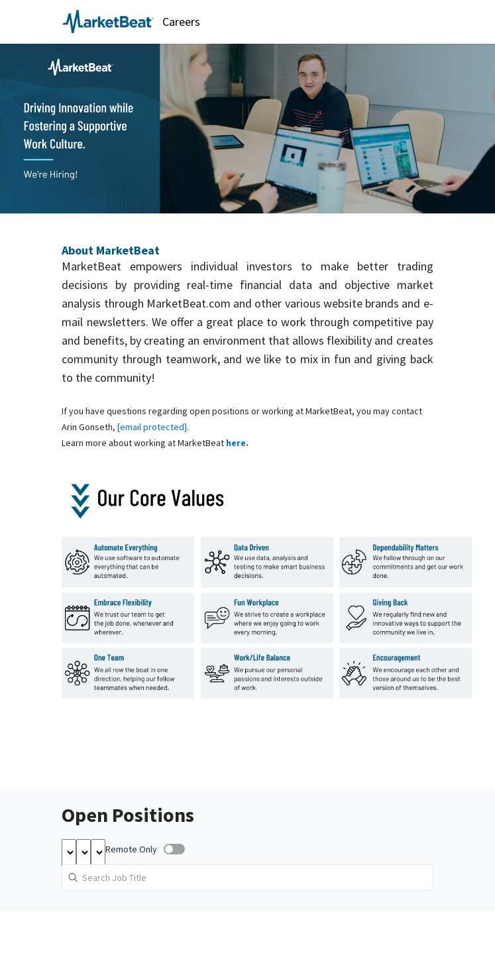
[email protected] (152, 427)
